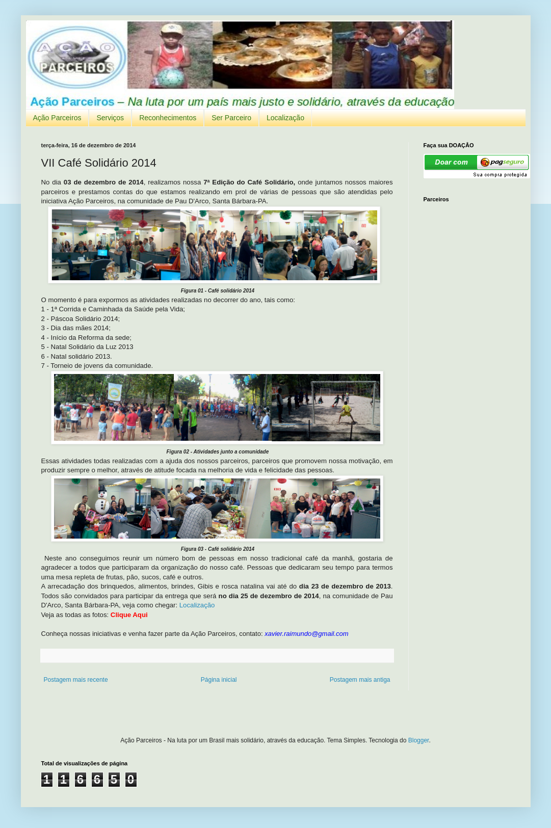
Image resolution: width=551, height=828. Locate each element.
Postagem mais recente (76, 679)
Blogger (418, 740)
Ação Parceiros (57, 118)
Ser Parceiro (231, 118)
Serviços (110, 118)
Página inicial (219, 679)
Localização (285, 118)
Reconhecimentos (167, 118)
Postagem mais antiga (360, 679)
